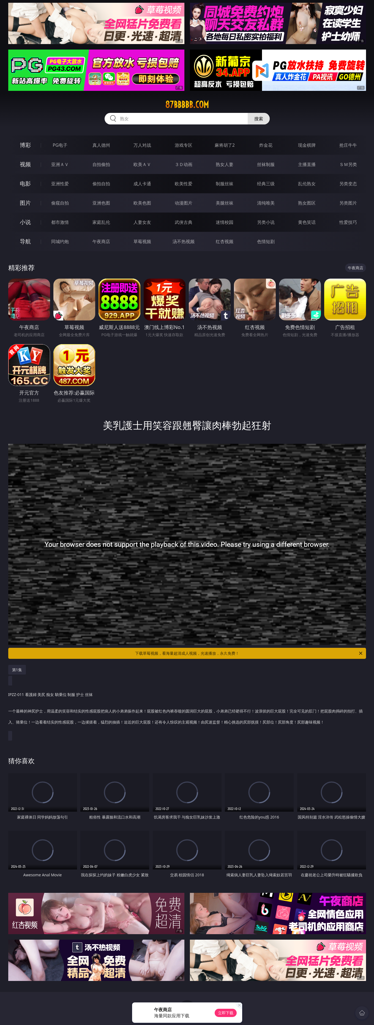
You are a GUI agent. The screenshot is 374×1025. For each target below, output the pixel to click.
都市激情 (60, 222)
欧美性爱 (183, 184)
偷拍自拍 (101, 184)
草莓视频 (142, 241)
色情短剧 (266, 241)
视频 (25, 164)
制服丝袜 (224, 184)
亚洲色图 (101, 203)
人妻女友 (142, 222)
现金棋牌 (307, 145)
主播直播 (307, 164)
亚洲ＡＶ (60, 164)
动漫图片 (183, 203)
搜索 (258, 119)
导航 (25, 241)
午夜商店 (101, 241)
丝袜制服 (266, 164)
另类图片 (348, 203)
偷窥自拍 (60, 203)
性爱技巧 (348, 222)
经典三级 (266, 184)
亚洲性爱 (60, 184)
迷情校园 (224, 222)
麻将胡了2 (225, 145)
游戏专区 (183, 145)
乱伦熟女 (307, 184)
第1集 (17, 669)
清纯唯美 (266, 203)
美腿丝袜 (224, 203)
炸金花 (265, 145)
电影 (25, 183)
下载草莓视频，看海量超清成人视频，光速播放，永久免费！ (249, 653)
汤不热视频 (184, 241)
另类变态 (348, 184)
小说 (25, 222)
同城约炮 (60, 241)
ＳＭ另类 (348, 164)
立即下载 (225, 1012)
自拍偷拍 (101, 164)
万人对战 (142, 145)
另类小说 (266, 222)
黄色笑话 (307, 222)
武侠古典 (183, 222)
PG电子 (60, 145)
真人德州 (101, 145)
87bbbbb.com (187, 104)
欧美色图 (142, 203)
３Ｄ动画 (183, 164)
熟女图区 (307, 203)
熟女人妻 (224, 164)
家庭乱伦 (101, 222)
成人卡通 (142, 184)
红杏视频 (224, 241)
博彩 (25, 145)
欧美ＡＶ (142, 164)
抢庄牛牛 (348, 145)
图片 (25, 202)
